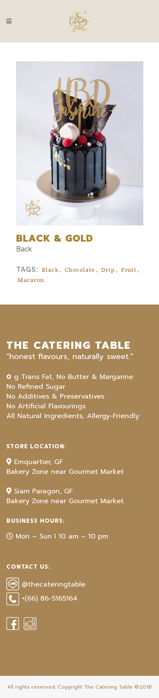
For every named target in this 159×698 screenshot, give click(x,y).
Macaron (30, 280)
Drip (107, 270)
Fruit (128, 270)
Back (24, 249)
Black (50, 270)
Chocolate (79, 270)
